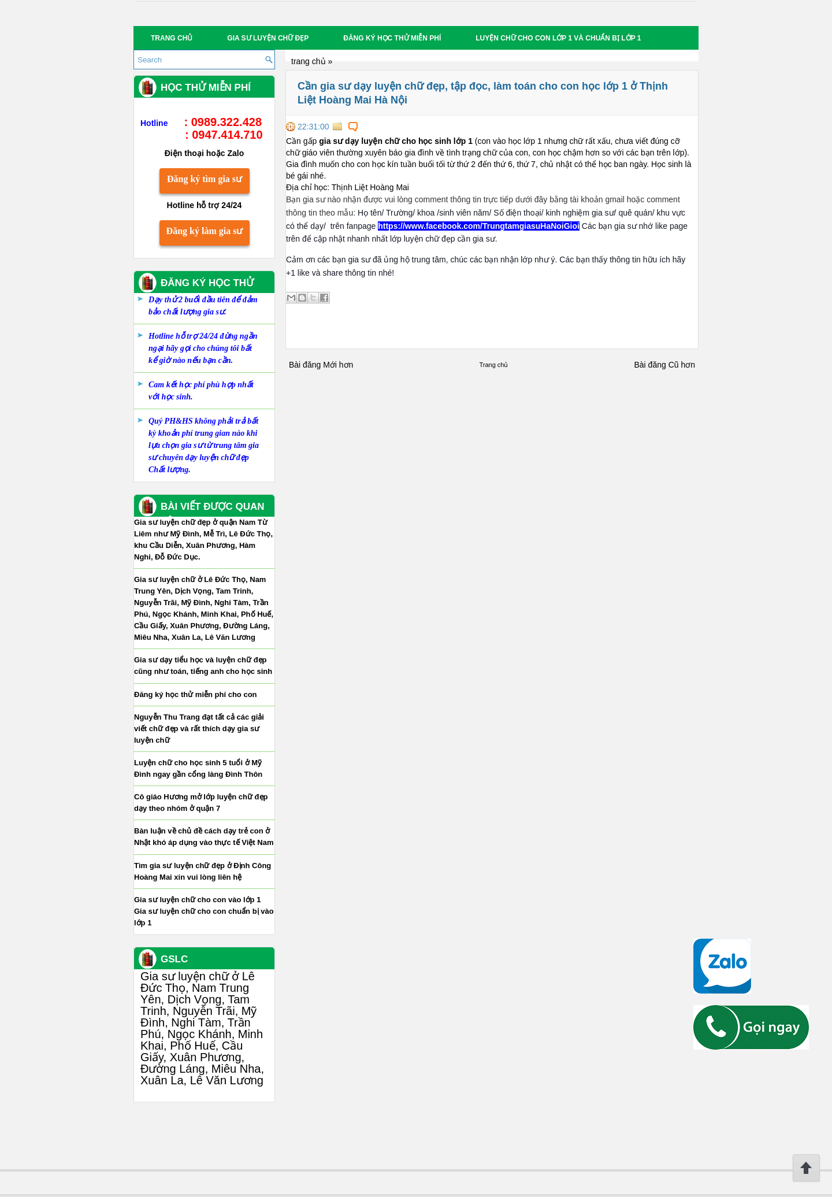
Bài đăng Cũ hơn (664, 364)
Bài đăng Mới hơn (321, 364)
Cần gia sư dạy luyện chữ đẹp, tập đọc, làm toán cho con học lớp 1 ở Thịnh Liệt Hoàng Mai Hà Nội (483, 93)
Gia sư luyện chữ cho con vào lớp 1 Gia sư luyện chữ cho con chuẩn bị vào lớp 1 (204, 911)
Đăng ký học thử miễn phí (392, 38)
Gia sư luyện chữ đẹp (268, 38)
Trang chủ (171, 38)
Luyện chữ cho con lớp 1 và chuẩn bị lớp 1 (558, 38)
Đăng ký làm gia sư (204, 231)
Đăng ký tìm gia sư (204, 179)
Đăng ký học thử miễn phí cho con (195, 694)
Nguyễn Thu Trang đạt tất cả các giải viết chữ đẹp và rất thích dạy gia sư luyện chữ (199, 728)
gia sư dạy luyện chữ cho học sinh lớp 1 (396, 141)
